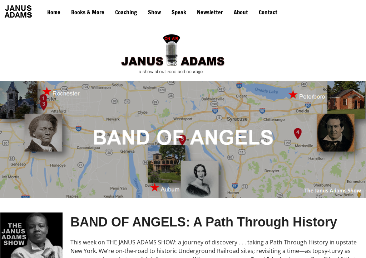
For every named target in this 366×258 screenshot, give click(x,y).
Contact (268, 12)
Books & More (87, 12)
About (241, 12)
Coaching (126, 12)
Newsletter (210, 12)
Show (154, 12)
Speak (179, 12)
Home (53, 12)
